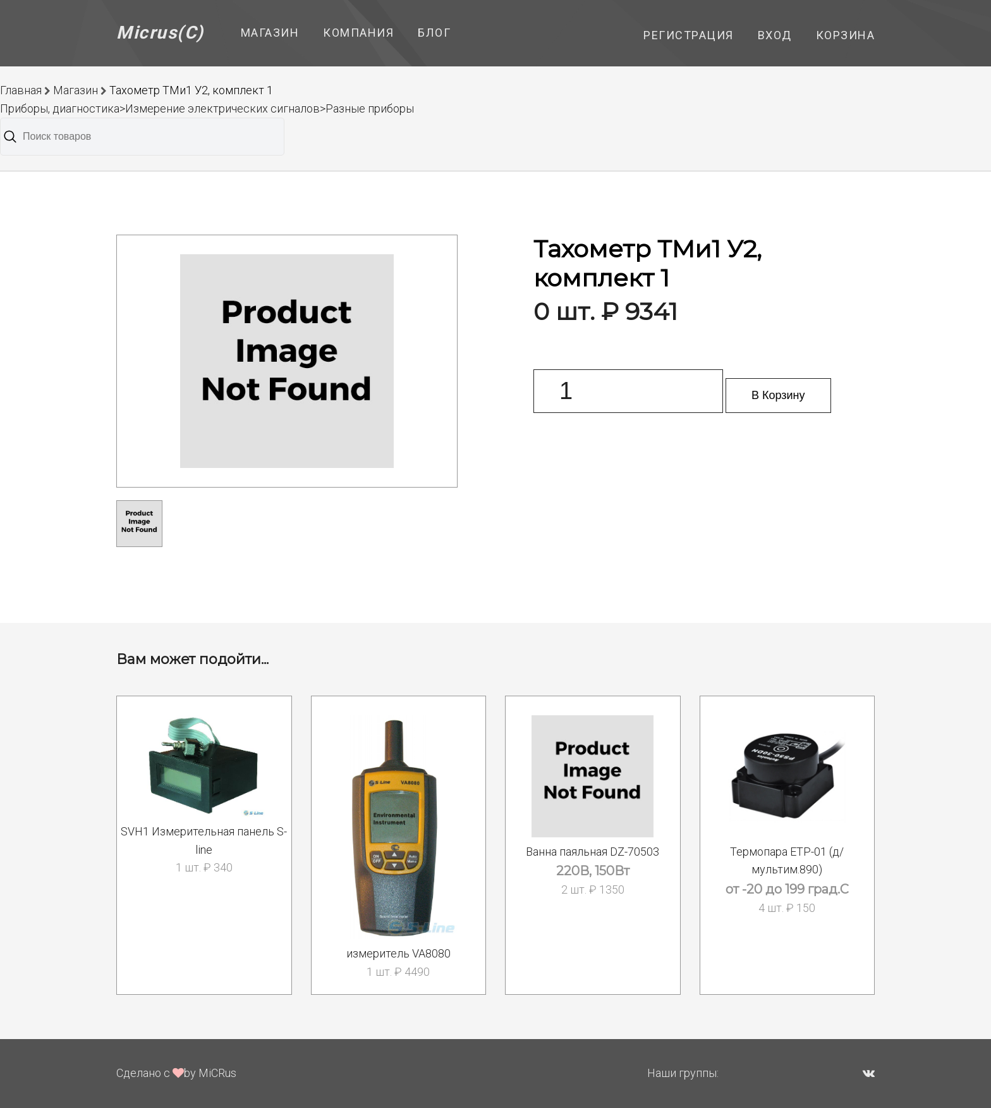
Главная (21, 90)
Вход (775, 35)
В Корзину (778, 395)
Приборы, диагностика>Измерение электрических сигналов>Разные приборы (207, 108)
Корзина (845, 35)
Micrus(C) (160, 32)
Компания (358, 32)
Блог (434, 32)
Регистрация (688, 35)
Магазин (270, 32)
